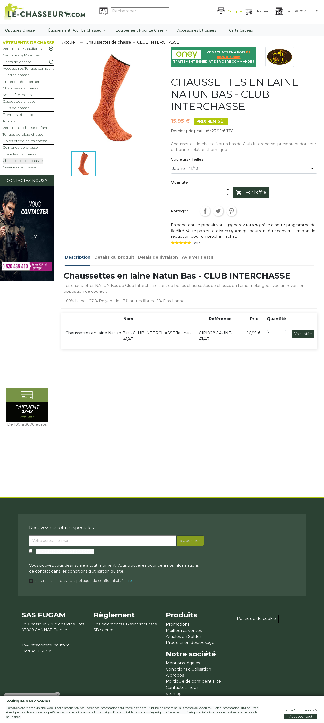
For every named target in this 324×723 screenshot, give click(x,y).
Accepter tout (300, 716)
